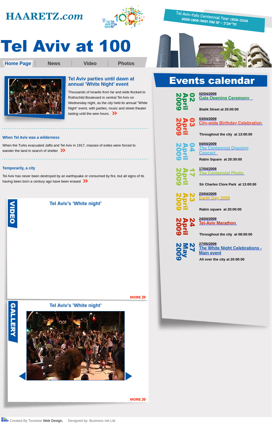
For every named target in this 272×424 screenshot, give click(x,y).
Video (90, 63)
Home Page (18, 63)
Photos (126, 63)
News (54, 63)
